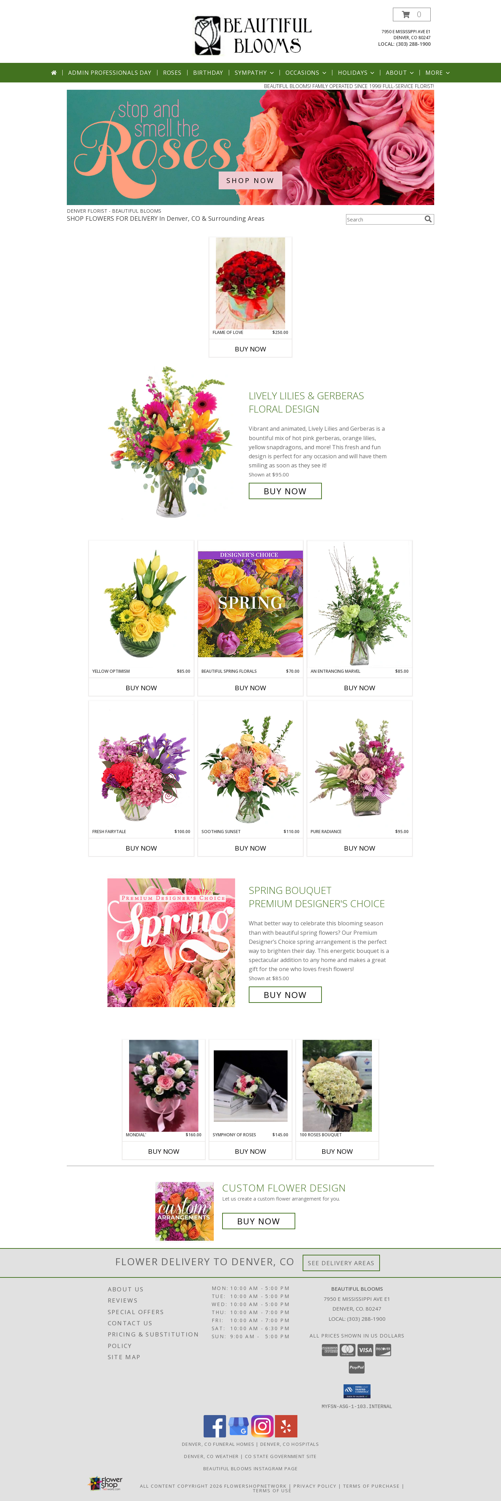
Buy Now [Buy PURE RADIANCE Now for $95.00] (359, 848)
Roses (172, 72)
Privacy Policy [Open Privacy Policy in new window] (315, 1485)
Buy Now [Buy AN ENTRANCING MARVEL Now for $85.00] (359, 687)
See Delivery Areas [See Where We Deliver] (341, 1263)
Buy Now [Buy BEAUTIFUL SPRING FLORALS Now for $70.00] (250, 687)
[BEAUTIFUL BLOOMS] (253, 34)
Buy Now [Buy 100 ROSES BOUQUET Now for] (337, 1151)
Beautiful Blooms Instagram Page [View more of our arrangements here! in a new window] (250, 1468)
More (438, 72)
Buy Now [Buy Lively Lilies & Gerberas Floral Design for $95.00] (285, 491)
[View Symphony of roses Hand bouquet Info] (251, 1086)
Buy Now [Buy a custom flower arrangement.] (258, 1221)
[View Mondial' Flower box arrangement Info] (163, 1086)
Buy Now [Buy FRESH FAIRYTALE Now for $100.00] (141, 848)
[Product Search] (383, 219)
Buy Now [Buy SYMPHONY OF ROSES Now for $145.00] (250, 1151)
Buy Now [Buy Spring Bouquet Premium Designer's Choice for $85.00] (285, 994)
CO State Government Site (281, 1456)
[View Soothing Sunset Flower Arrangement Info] (250, 764)
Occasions (306, 72)
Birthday (208, 72)
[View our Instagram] (262, 1435)
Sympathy (255, 72)
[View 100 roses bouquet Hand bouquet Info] (337, 1086)
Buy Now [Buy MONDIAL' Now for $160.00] (163, 1151)
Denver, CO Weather (211, 1456)
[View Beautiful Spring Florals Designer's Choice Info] (250, 604)
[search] (428, 219)
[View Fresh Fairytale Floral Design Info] (141, 764)
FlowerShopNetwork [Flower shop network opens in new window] (255, 1485)
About (400, 72)
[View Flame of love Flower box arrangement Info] (250, 284)
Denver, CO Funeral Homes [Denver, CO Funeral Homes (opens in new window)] (218, 1444)
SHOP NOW (250, 180)
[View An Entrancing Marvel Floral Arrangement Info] (359, 604)
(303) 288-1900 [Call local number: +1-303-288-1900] (413, 44)
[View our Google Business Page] (238, 1435)
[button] (412, 14)
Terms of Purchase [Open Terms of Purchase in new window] (371, 1485)
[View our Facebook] (215, 1435)
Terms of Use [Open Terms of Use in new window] (272, 1490)
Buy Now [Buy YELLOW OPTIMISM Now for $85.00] (141, 687)
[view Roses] (250, 203)
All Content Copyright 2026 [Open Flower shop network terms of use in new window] (181, 1485)
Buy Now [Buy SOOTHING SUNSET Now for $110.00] (250, 848)
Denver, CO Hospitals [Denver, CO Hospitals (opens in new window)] (289, 1444)
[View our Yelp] (286, 1435)
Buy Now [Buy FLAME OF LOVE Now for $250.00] (250, 349)
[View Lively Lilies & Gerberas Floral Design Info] (176, 443)
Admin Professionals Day (109, 72)
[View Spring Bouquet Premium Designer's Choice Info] (176, 942)
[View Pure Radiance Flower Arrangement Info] (359, 765)
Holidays (357, 72)
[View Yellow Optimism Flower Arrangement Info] (141, 604)
